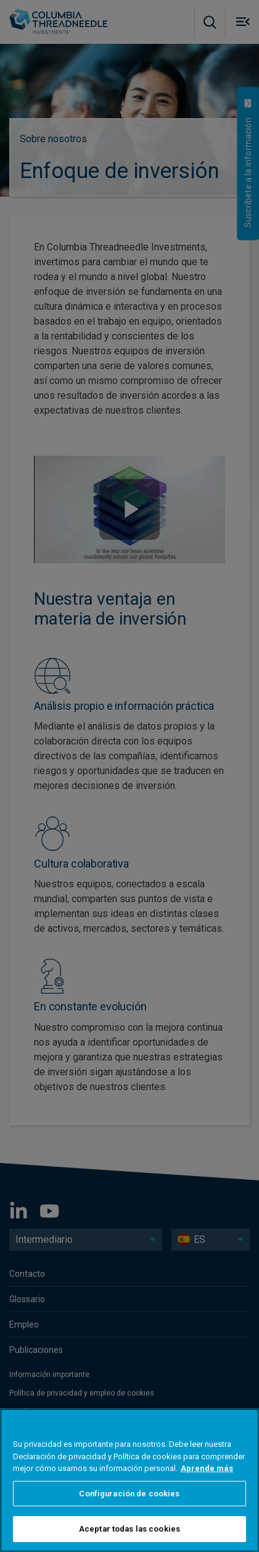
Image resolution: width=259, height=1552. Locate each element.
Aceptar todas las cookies (129, 1528)
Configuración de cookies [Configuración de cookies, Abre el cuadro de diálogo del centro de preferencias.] (129, 1493)
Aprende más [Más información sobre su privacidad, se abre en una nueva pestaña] (207, 1468)
